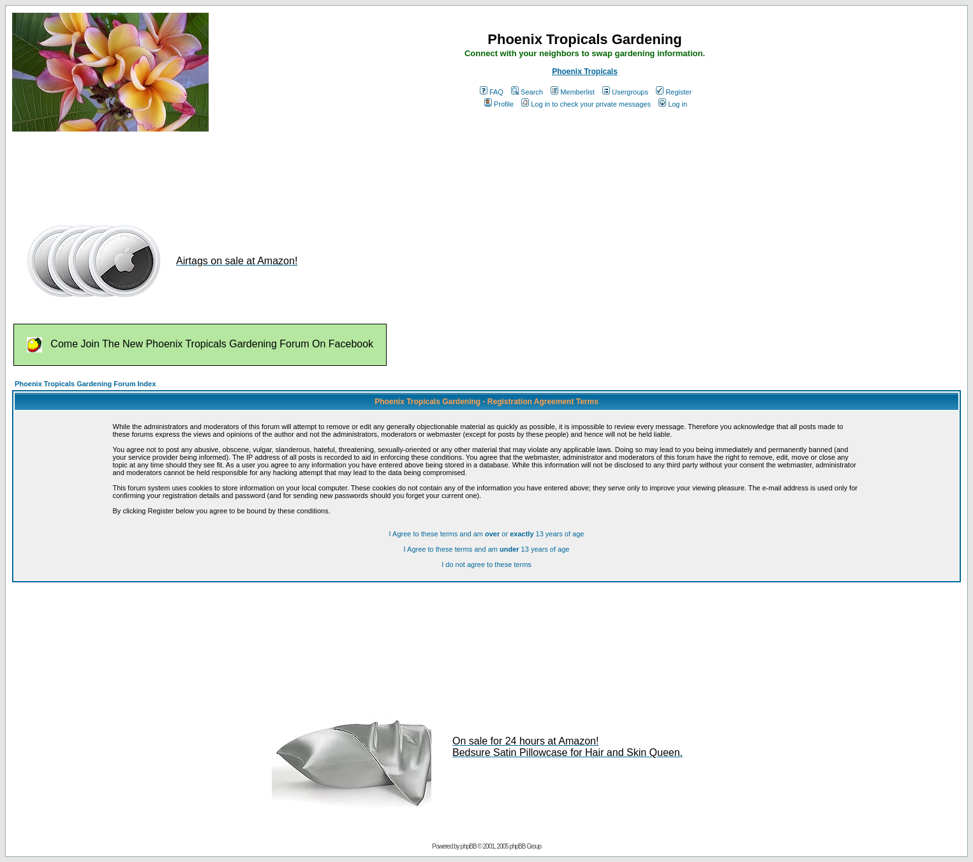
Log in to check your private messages (586, 104)
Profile (499, 104)
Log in (672, 104)
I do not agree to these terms (486, 564)
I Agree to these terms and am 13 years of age (487, 549)
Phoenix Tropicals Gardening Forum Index (85, 384)
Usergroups (625, 92)
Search (527, 92)
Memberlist (573, 92)
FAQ (491, 92)
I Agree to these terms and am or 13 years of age (486, 534)
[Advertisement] (244, 171)
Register (674, 92)
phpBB (469, 846)
